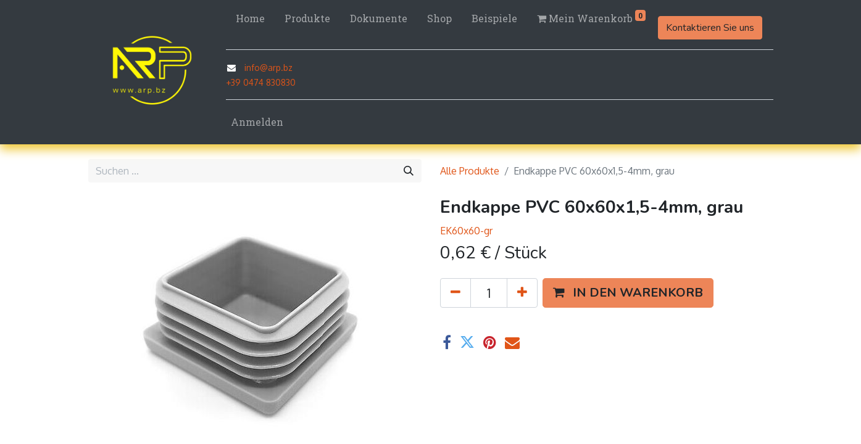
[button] (628, 293)
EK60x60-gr (466, 230)
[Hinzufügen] (522, 293)
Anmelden (257, 121)
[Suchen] (409, 171)
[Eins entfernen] (455, 293)
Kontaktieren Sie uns (710, 28)
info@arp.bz (268, 67)
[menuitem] (250, 18)
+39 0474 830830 (261, 82)
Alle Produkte (469, 171)
